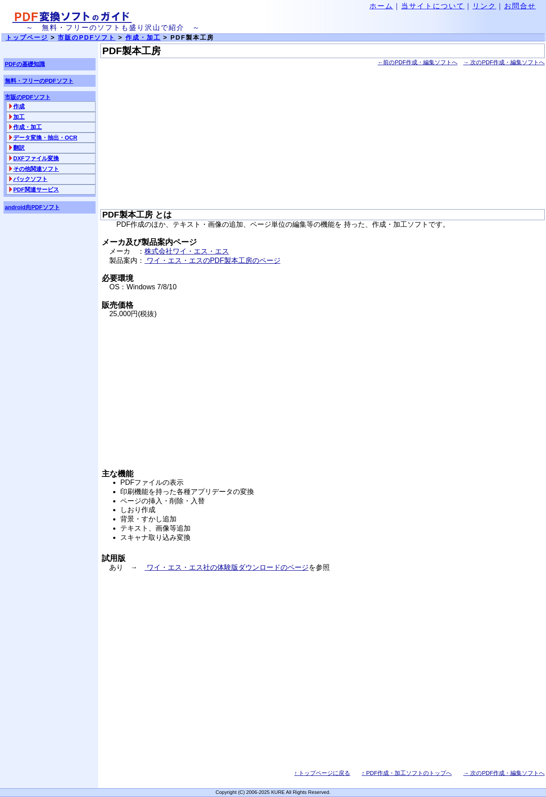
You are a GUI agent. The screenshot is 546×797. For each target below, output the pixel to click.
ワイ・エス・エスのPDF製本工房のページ (212, 260)
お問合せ (520, 6)
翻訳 (19, 147)
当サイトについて (433, 6)
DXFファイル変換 (36, 158)
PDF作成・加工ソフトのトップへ (407, 773)
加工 (19, 117)
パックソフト (30, 179)
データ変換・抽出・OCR (45, 137)
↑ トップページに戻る (322, 773)
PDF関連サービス (36, 189)
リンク (484, 6)
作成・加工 (27, 127)
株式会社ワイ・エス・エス (186, 251)
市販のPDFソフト (86, 37)
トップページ (27, 37)
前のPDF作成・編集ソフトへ (417, 62)
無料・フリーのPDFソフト (39, 80)
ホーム (381, 6)
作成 (19, 106)
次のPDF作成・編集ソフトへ (504, 62)
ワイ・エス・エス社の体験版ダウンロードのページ (226, 567)
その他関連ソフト (36, 169)
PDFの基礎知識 (25, 64)
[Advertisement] (322, 138)
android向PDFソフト (32, 207)
